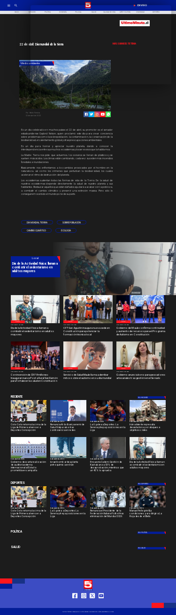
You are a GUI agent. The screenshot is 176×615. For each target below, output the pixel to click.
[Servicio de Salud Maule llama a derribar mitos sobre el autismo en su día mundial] (88, 378)
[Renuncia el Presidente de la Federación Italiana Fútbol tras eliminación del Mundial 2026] (108, 514)
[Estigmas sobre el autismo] (88, 369)
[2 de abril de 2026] (88, 325)
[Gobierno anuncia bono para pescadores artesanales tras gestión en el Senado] (141, 378)
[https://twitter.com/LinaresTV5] (92, 604)
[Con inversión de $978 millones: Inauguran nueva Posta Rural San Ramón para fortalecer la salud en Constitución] (35, 378)
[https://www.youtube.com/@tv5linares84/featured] (103, 114)
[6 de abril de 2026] (29, 422)
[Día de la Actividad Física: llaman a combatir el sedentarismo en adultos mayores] (35, 331)
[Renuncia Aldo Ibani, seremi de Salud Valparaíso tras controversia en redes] (68, 428)
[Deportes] (35, 397)
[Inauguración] (35, 369)
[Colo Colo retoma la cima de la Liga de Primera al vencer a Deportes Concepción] (29, 428)
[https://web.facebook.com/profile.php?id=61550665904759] (74, 604)
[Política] (35, 532)
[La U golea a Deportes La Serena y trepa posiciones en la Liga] (108, 428)
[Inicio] (16, 12)
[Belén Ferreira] (45, 112)
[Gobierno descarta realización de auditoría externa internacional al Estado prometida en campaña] (29, 466)
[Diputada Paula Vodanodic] (141, 369)
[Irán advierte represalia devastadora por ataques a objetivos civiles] (148, 428)
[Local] (17, 321)
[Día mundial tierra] (37, 222)
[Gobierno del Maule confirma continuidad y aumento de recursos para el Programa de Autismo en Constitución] (141, 331)
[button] (37, 222)
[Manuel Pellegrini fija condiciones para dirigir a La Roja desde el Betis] (148, 514)
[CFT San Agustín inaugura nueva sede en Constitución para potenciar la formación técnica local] (88, 331)
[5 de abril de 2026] (35, 325)
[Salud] (35, 548)
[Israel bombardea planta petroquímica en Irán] (68, 466)
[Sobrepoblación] (71, 222)
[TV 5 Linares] (16, 8)
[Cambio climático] (36, 230)
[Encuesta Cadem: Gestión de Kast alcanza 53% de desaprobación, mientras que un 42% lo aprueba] (108, 466)
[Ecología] (66, 230)
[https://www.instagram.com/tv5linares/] (97, 114)
